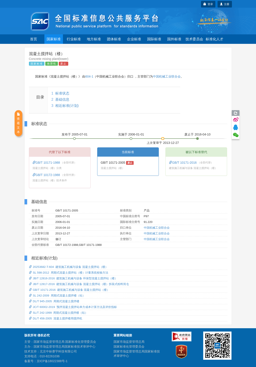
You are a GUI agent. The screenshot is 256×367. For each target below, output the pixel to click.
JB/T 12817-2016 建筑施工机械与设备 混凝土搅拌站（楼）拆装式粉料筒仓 (79, 284)
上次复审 (163, 142)
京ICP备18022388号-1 (52, 361)
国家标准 (54, 39)
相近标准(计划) (67, 106)
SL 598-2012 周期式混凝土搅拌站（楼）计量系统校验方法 (68, 272)
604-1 (89, 76)
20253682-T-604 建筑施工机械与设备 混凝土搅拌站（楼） (68, 267)
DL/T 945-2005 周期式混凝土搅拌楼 (54, 301)
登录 (208, 4)
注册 (224, 4)
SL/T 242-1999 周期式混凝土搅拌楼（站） (58, 312)
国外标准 (174, 39)
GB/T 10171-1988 (46, 162)
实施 (131, 134)
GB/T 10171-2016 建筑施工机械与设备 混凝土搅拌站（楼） (69, 289)
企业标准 (134, 39)
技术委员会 (194, 39)
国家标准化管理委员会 (129, 346)
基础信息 (62, 99)
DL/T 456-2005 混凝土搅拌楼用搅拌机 (55, 318)
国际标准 (154, 39)
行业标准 (74, 39)
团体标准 (114, 39)
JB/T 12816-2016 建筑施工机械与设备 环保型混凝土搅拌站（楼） (73, 278)
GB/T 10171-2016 (183, 162)
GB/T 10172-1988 (46, 175)
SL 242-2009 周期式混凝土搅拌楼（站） (57, 295)
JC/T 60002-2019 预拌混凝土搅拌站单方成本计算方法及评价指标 (73, 307)
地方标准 (94, 39)
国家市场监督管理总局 (129, 341)
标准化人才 (214, 39)
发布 (75, 134)
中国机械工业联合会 (167, 76)
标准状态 (62, 93)
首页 (33, 39)
